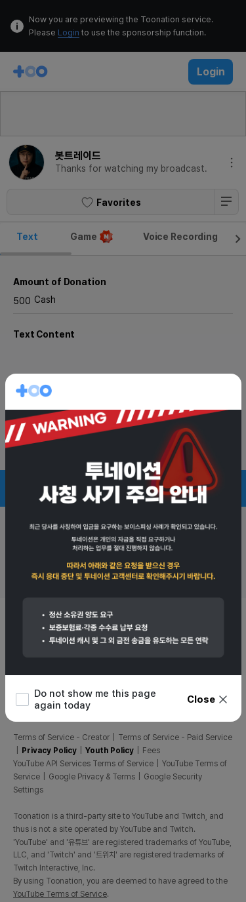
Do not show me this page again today (86, 699)
